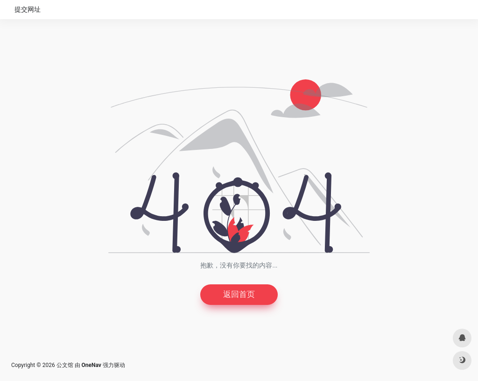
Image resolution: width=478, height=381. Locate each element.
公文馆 (64, 365)
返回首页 (239, 295)
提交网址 (27, 9)
